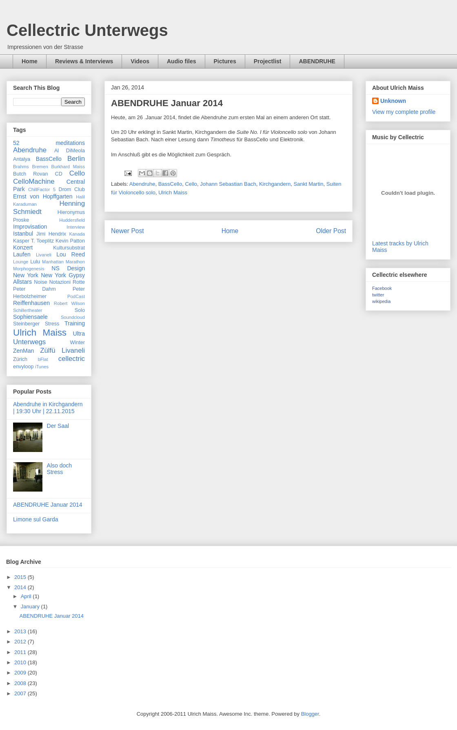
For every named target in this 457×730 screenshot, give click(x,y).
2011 (21, 652)
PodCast (76, 296)
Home (30, 61)
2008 (21, 683)
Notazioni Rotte (67, 282)
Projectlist (268, 61)
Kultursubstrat (69, 248)
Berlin (76, 158)
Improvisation (30, 226)
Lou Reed (70, 254)
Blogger (310, 714)
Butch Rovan (30, 174)
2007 (21, 693)
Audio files (181, 61)
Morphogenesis (28, 268)
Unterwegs (29, 342)
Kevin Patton (70, 241)
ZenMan (23, 350)
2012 (21, 642)
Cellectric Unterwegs (87, 30)
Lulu (35, 262)
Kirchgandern (275, 184)
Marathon (75, 261)
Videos (140, 61)
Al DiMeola (69, 151)
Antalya (21, 159)
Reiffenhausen (31, 303)
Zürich (20, 359)
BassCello (170, 184)
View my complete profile (403, 112)
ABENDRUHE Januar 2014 (47, 504)
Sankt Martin (308, 184)
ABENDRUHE (317, 61)
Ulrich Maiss (172, 192)
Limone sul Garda (35, 519)
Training (74, 323)
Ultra (79, 333)
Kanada (77, 233)
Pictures (225, 61)
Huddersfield (72, 220)
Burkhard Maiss (68, 166)
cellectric (71, 359)
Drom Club (72, 189)
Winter (77, 342)
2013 (21, 631)
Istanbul (23, 233)
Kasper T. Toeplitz (33, 241)
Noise (40, 282)
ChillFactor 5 (41, 189)
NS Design (68, 268)
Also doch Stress (59, 469)
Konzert (23, 247)
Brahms (21, 166)
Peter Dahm (34, 289)
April (27, 596)
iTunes (42, 366)
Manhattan (53, 261)
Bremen (40, 166)
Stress (52, 324)
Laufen (22, 254)
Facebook (382, 288)
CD (58, 174)
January (31, 606)
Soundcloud (73, 317)
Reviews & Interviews (84, 61)
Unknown (393, 101)
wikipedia (381, 301)
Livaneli (43, 254)
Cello (191, 184)
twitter (378, 294)
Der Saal (58, 426)
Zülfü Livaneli (62, 350)
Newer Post (127, 230)
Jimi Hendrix (51, 234)
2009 (21, 673)
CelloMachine (34, 181)
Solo (80, 310)
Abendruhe (142, 184)
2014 (21, 587)
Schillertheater (27, 310)
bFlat (43, 359)
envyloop (23, 366)
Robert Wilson (69, 303)
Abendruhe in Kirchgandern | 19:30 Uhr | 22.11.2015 (47, 407)
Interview (76, 227)
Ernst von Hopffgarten (43, 196)
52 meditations (49, 143)
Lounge (20, 261)
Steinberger (26, 324)
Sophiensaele (30, 317)
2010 (21, 662)
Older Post (331, 230)
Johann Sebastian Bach (228, 184)
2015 (21, 577)
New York (25, 275)
